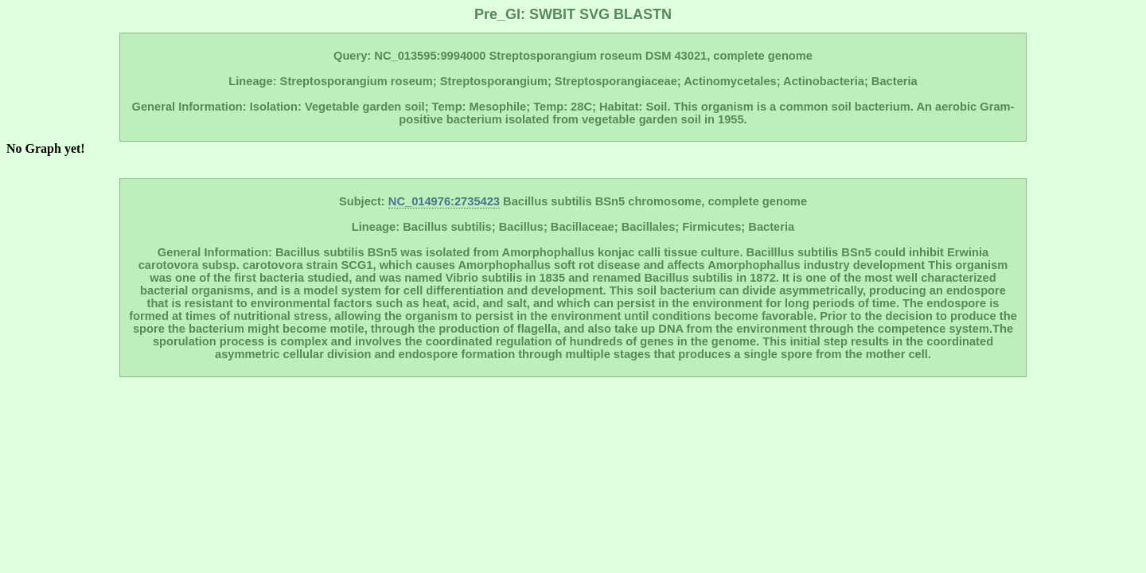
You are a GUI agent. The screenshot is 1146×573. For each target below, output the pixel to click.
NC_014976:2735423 (444, 201)
